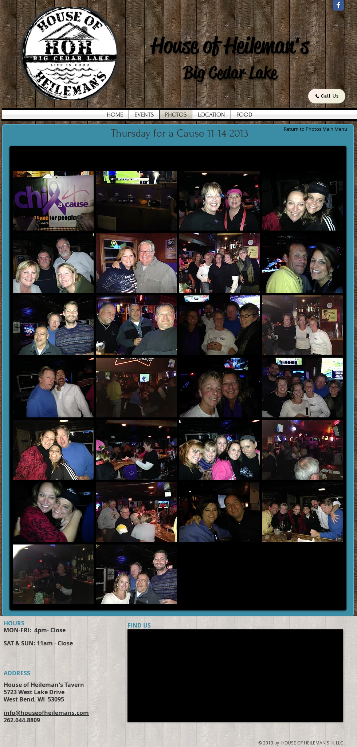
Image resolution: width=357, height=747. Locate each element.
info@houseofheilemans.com (46, 713)
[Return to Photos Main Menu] (315, 129)
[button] (53, 201)
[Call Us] (326, 96)
